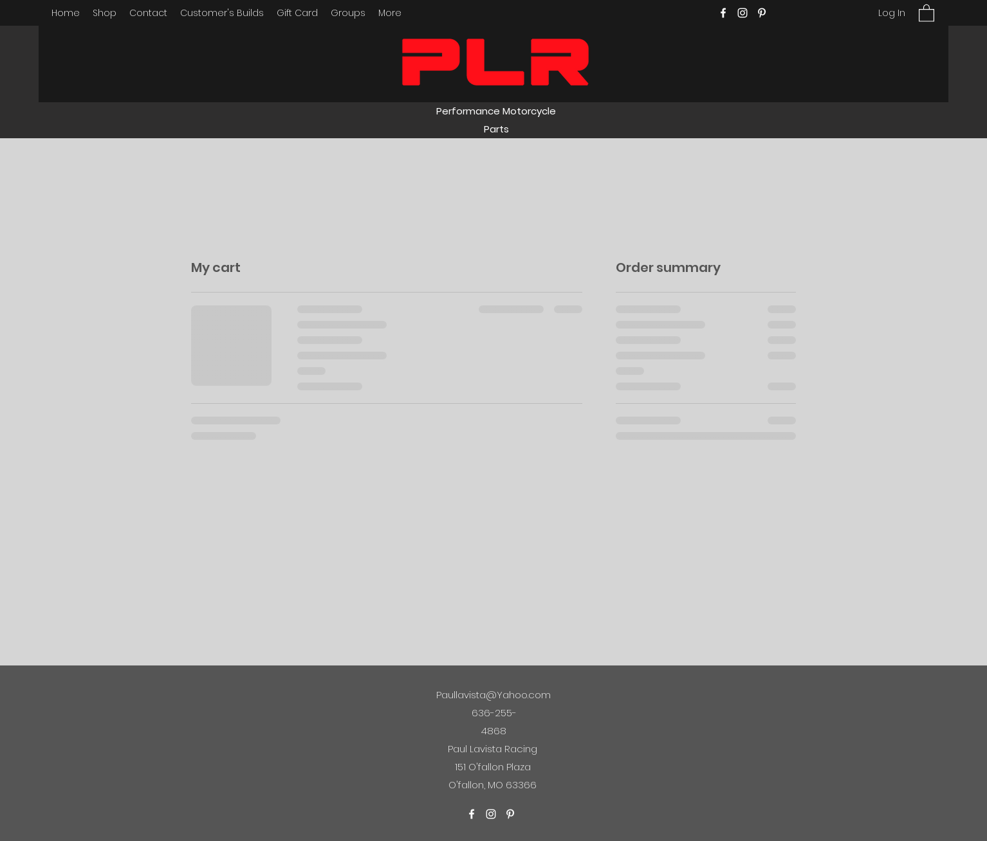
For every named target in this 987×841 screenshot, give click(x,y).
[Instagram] (742, 12)
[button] (926, 12)
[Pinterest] (761, 12)
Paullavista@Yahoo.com (493, 694)
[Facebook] (723, 12)
